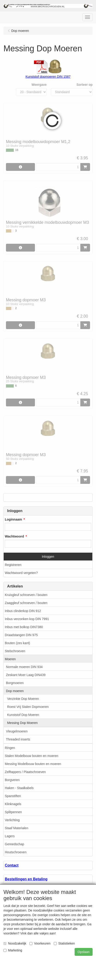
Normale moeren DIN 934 (24, 667)
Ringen (10, 748)
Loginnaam (13, 519)
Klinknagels (13, 804)
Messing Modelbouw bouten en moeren (33, 764)
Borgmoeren (15, 683)
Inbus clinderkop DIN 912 (23, 611)
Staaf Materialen (16, 828)
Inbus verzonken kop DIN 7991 (27, 619)
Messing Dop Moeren (22, 723)
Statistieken (64, 943)
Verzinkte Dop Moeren (23, 699)
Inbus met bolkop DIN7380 (24, 627)
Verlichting (12, 820)
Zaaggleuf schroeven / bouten (26, 603)
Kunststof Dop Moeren (23, 715)
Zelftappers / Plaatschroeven (25, 772)
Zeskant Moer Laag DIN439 (25, 675)
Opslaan (84, 952)
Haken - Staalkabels (19, 788)
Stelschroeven (15, 651)
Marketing (12, 950)
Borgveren (12, 780)
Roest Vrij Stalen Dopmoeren (28, 707)
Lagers (10, 836)
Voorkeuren (40, 943)
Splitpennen (13, 812)
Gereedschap (14, 844)
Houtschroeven (15, 852)
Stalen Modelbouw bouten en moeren (31, 756)
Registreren (13, 565)
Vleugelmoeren (17, 731)
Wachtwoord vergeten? (21, 573)
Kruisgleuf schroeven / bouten (26, 595)
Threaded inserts (18, 739)
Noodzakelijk (14, 943)
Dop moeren (15, 691)
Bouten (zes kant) (17, 643)
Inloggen (48, 556)
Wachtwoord (14, 536)
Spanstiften (13, 796)
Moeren (10, 659)
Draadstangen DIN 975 (21, 635)
